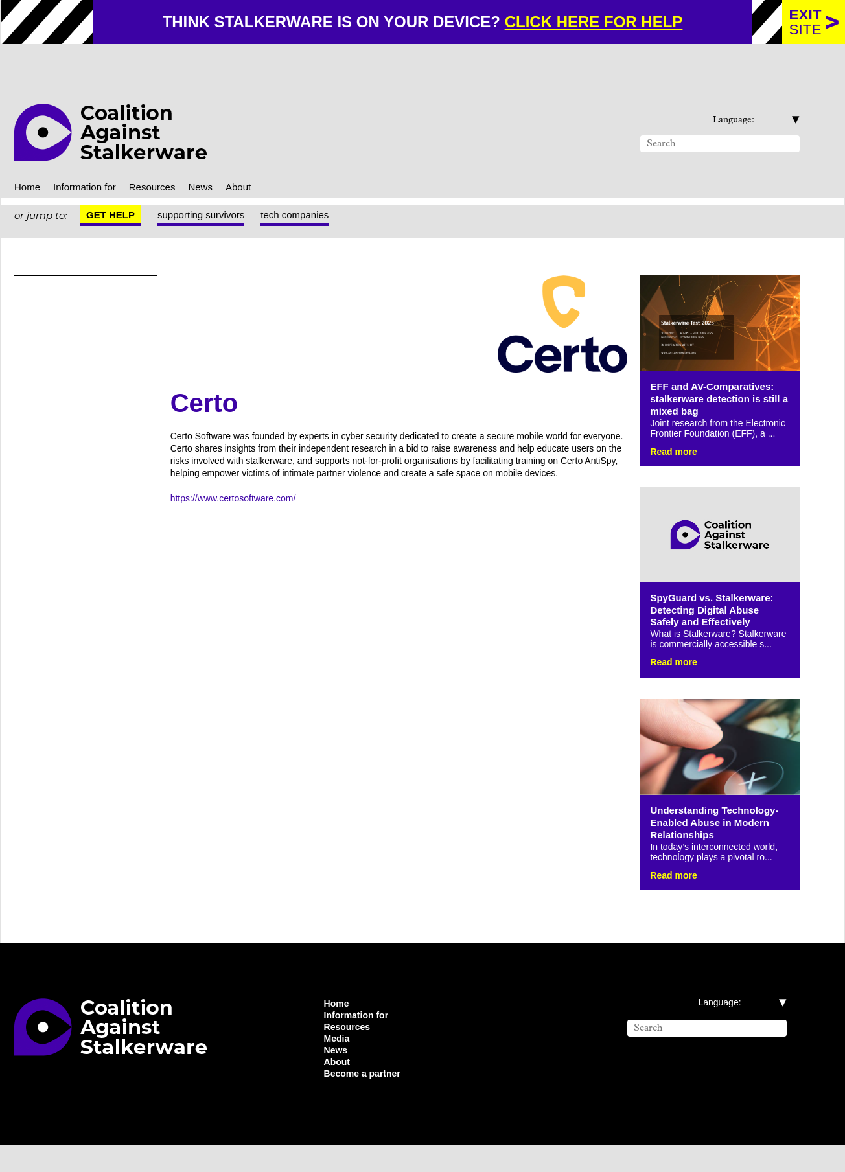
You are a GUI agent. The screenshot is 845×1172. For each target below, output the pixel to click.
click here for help (603, 22)
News (218, 158)
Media (338, 1061)
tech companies (311, 187)
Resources (167, 158)
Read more (676, 438)
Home (29, 158)
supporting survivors (208, 187)
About (260, 158)
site (805, 22)
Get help (111, 187)
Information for (93, 158)
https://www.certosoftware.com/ (244, 481)
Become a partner (367, 1100)
